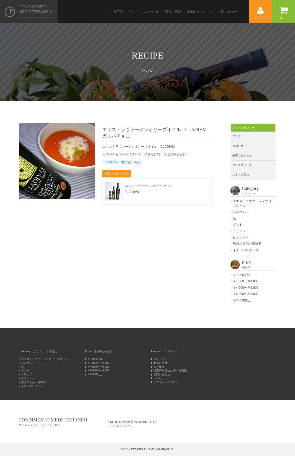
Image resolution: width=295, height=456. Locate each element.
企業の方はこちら (199, 11)
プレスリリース (242, 165)
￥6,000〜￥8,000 (246, 294)
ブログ (236, 136)
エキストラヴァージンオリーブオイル (44, 359)
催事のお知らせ (242, 155)
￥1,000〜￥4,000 (246, 281)
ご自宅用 (116, 11)
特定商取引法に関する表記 (170, 370)
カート (283, 13)
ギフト (133, 11)
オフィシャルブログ (165, 382)
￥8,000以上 (242, 300)
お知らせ (237, 145)
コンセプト (151, 11)
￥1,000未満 (242, 275)
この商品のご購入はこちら (121, 162)
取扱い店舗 (173, 11)
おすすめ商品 (240, 174)
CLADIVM (132, 192)
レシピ (157, 378)
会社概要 (159, 366)
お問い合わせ (227, 11)
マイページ (260, 13)
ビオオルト (241, 237)
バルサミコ (241, 212)
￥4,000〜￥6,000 (246, 287)
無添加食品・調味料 (247, 243)
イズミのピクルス (246, 250)
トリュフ (239, 231)
